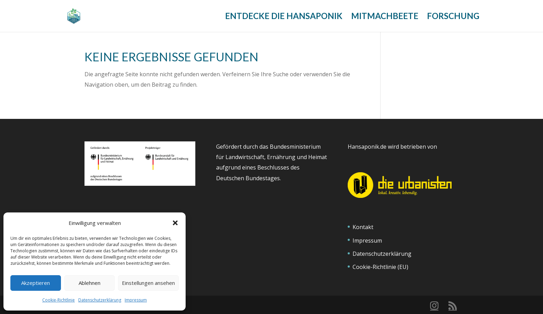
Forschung (453, 17)
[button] (175, 222)
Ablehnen (89, 282)
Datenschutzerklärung (99, 300)
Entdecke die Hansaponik (283, 17)
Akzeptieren (35, 282)
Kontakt (363, 227)
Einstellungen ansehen (148, 282)
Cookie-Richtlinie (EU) (380, 267)
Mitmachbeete (384, 17)
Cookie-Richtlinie (58, 300)
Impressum (136, 300)
